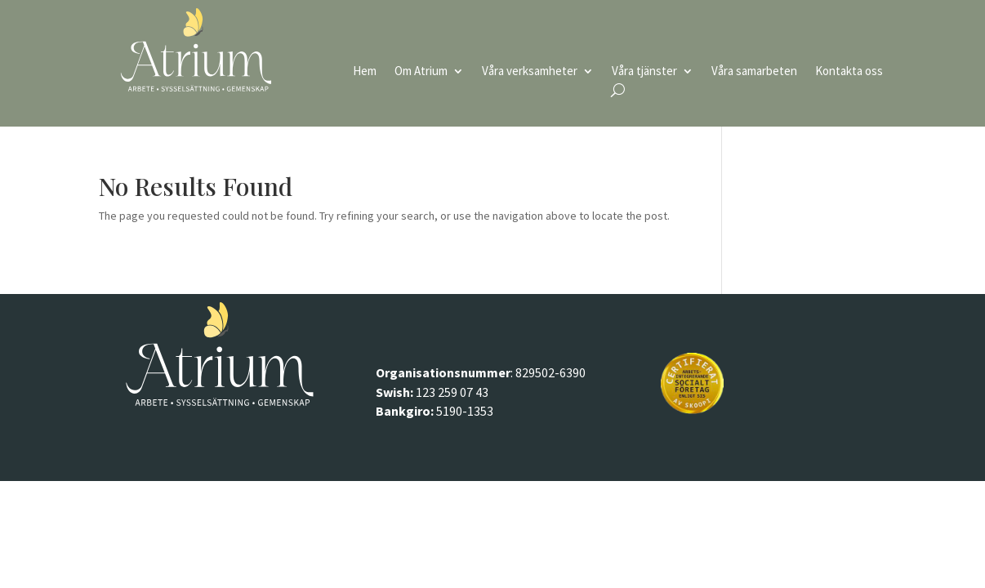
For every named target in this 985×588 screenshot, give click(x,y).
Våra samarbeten (754, 71)
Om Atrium (421, 71)
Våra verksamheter (529, 71)
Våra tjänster (644, 71)
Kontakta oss (849, 71)
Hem (365, 71)
